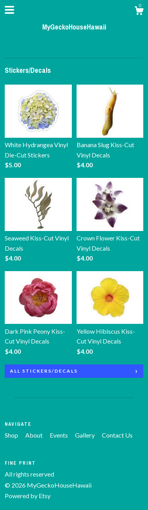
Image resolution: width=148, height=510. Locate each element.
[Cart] (139, 12)
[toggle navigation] (9, 10)
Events (59, 435)
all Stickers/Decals (44, 371)
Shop (12, 435)
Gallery (85, 435)
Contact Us (117, 435)
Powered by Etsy (28, 495)
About (34, 435)
